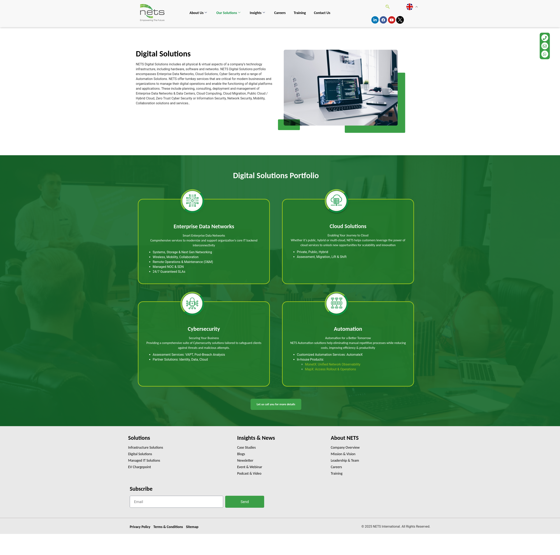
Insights (257, 13)
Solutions (139, 437)
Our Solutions (228, 13)
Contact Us (322, 13)
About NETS (345, 437)
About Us (198, 13)
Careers (280, 13)
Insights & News (256, 437)
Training (300, 13)
